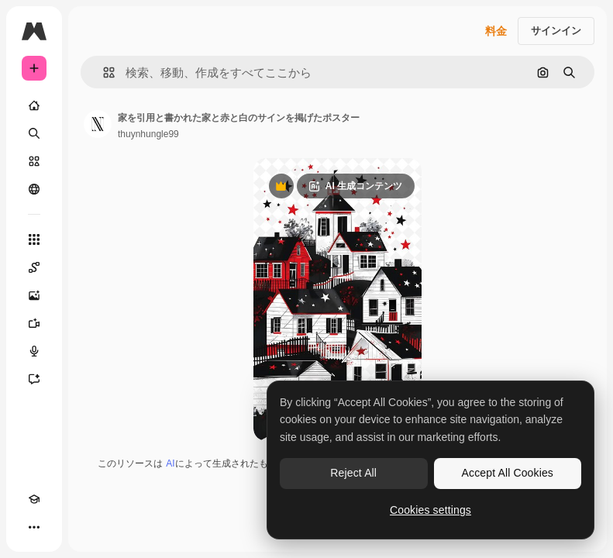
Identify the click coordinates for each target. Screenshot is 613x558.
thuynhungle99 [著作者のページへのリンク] (148, 134)
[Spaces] (34, 267)
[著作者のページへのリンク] (98, 124)
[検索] (34, 133)
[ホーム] (34, 105)
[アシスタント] (34, 379)
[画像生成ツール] (34, 295)
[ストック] (34, 161)
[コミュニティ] (34, 189)
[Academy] (34, 499)
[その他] (34, 527)
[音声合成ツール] (34, 351)
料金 (496, 31)
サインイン (556, 30)
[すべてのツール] (34, 239)
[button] (102, 72)
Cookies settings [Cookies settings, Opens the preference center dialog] (430, 510)
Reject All (353, 473)
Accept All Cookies (507, 473)
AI (170, 463)
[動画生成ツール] (34, 323)
